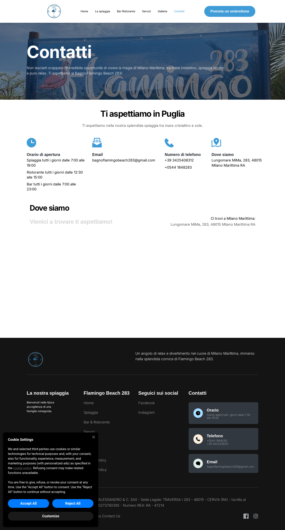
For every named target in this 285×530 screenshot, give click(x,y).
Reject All (72, 503)
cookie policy (22, 468)
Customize (50, 516)
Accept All (28, 503)
